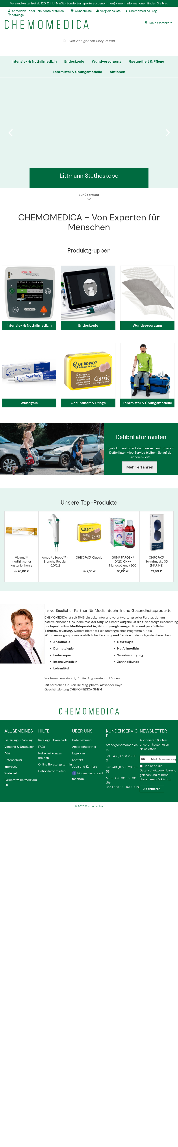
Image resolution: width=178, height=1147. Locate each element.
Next (167, 132)
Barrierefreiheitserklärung (20, 782)
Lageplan (78, 753)
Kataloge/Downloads (53, 740)
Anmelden (19, 11)
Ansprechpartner (84, 747)
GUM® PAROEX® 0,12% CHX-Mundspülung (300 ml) (123, 563)
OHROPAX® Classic (89, 557)
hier (164, 3)
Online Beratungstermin (55, 764)
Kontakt (78, 760)
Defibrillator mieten (52, 771)
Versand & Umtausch (19, 747)
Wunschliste (83, 11)
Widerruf (10, 773)
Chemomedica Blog (143, 11)
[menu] (89, 66)
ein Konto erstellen (50, 11)
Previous (11, 132)
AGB (7, 753)
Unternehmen (81, 740)
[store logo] (46, 24)
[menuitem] (34, 61)
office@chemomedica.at (122, 747)
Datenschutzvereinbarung (158, 770)
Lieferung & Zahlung (18, 740)
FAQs (42, 747)
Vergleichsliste (110, 11)
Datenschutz (13, 760)
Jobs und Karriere (84, 767)
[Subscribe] (152, 788)
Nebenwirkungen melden (50, 755)
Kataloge (18, 15)
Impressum (12, 767)
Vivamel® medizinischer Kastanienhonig (21, 561)
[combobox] (89, 41)
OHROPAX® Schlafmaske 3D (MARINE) (156, 561)
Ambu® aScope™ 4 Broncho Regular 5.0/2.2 (55, 561)
